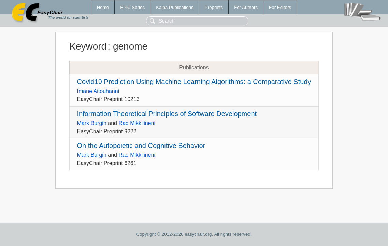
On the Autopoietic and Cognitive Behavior (141, 145)
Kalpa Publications (174, 7)
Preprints (214, 7)
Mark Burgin (91, 123)
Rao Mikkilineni (136, 123)
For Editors (280, 7)
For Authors (246, 7)
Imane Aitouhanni (98, 91)
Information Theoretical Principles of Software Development (167, 114)
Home (103, 7)
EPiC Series (132, 7)
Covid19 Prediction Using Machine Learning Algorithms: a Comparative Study (194, 81)
